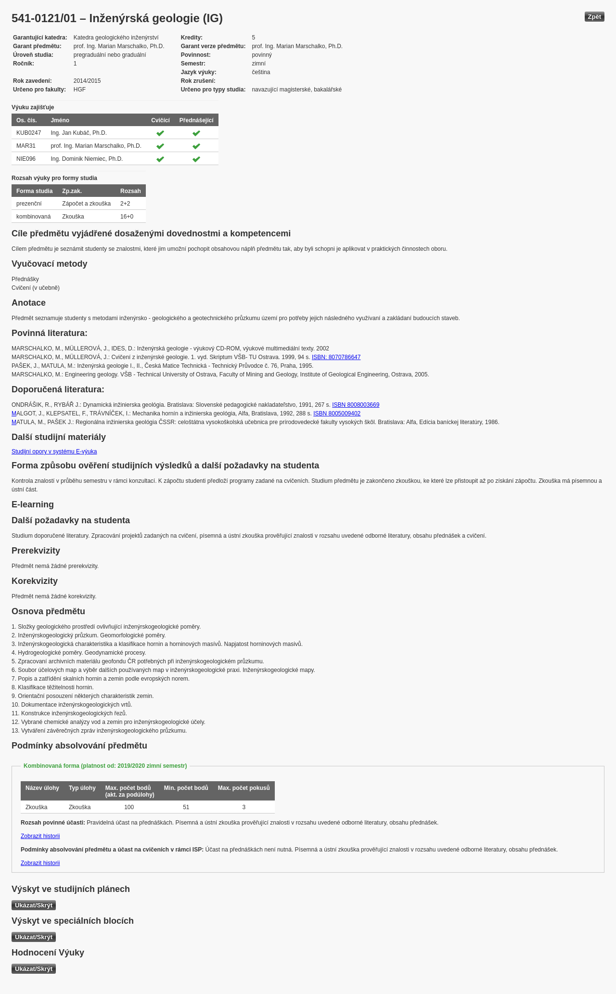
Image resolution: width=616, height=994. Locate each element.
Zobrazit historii (40, 836)
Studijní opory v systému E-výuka (54, 451)
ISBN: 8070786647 (336, 357)
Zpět (594, 16)
